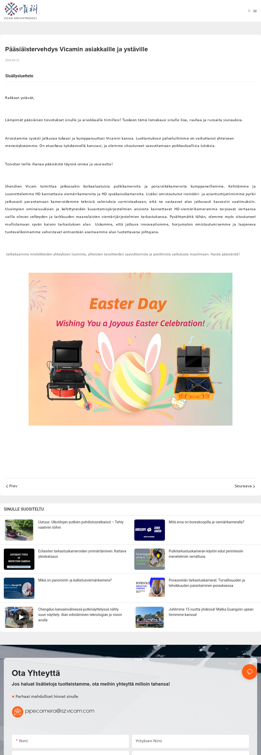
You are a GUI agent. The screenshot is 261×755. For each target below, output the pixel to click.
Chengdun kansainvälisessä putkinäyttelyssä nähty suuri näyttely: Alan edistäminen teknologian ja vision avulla (80, 614)
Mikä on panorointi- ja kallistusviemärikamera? (75, 580)
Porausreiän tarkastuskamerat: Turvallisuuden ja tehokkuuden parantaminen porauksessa (207, 583)
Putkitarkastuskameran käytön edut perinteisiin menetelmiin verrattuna (206, 554)
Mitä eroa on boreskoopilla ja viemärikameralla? (206, 522)
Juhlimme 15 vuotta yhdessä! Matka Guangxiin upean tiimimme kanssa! (211, 612)
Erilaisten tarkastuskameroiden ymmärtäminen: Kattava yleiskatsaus (82, 554)
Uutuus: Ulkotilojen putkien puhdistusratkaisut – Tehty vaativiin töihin (81, 524)
